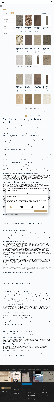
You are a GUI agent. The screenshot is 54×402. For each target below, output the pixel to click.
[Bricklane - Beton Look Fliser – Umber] (38, 79)
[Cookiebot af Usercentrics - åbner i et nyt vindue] (43, 190)
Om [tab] (41, 193)
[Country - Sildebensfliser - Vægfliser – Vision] (38, 99)
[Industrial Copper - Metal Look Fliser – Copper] (38, 20)
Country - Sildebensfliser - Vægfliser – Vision (37, 107)
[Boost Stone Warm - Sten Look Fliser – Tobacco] (47, 40)
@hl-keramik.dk (4, 391)
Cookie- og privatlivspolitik (45, 395)
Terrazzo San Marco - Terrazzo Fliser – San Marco (19, 48)
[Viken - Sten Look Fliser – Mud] (19, 20)
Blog (41, 396)
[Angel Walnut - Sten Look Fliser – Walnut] (28, 60)
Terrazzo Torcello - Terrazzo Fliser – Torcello (28, 28)
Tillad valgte (27, 210)
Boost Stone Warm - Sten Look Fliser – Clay (37, 48)
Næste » (39, 115)
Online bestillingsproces (44, 392)
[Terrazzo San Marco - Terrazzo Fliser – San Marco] (19, 40)
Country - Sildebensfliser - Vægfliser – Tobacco (28, 107)
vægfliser (8, 169)
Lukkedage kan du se (31, 393)
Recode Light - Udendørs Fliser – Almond (28, 87)
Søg (12, 13)
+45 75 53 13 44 (3, 394)
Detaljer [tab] (27, 193)
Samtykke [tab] (13, 193)
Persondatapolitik (43, 393)
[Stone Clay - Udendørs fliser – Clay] (19, 79)
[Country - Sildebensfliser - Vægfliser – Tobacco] (28, 99)
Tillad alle (40, 210)
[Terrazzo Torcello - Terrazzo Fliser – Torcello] (28, 20)
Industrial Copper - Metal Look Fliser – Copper (37, 28)
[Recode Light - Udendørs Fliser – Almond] (28, 79)
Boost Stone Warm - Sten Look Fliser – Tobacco (46, 48)
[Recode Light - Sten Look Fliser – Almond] (19, 60)
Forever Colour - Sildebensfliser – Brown (46, 28)
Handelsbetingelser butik (45, 389)
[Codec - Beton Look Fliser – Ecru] (47, 60)
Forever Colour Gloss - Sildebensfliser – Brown (37, 68)
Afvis (13, 210)
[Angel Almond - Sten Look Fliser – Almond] (47, 99)
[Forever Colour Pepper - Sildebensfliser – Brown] (47, 79)
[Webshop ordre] (46, 13)
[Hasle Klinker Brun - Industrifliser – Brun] (28, 40)
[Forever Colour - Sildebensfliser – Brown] (47, 20)
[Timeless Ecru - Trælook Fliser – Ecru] (19, 99)
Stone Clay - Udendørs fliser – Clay (19, 87)
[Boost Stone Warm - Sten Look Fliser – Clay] (38, 40)
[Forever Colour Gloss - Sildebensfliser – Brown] (38, 60)
